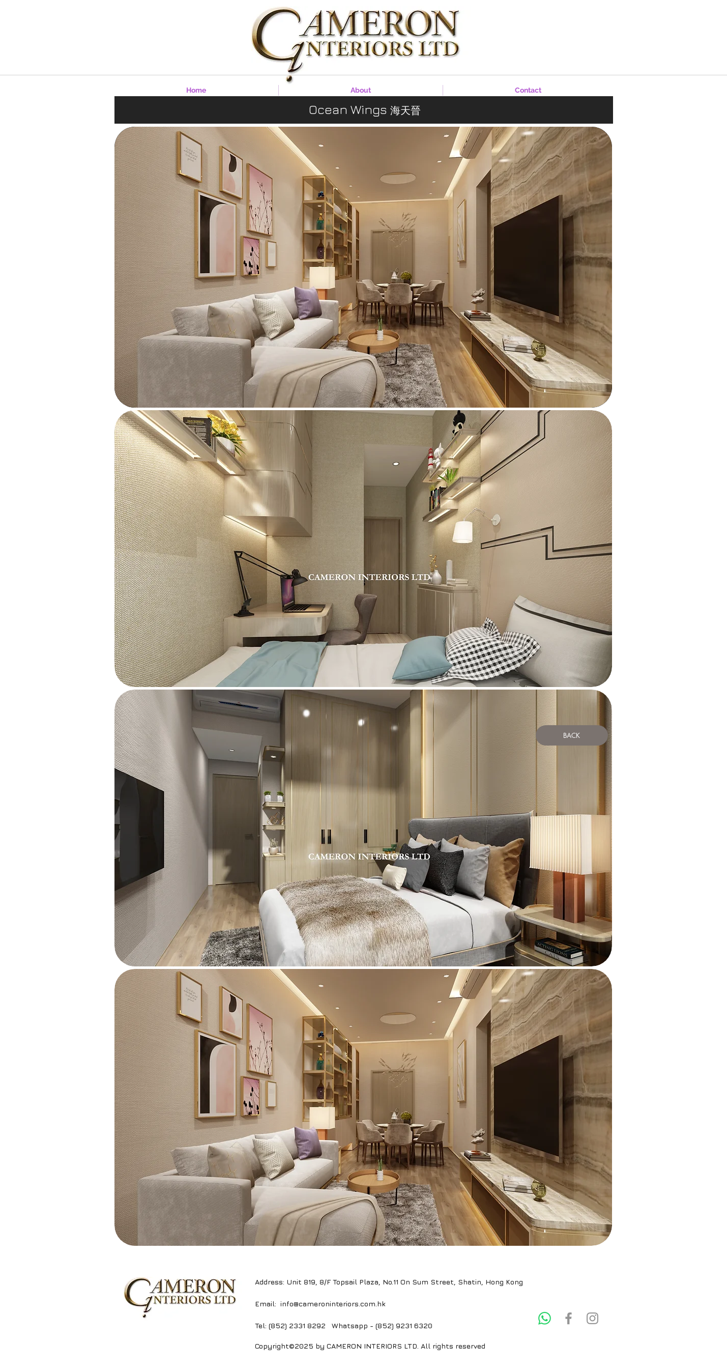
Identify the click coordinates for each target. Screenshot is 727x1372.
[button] (363, 548)
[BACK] (572, 735)
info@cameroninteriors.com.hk (332, 1303)
